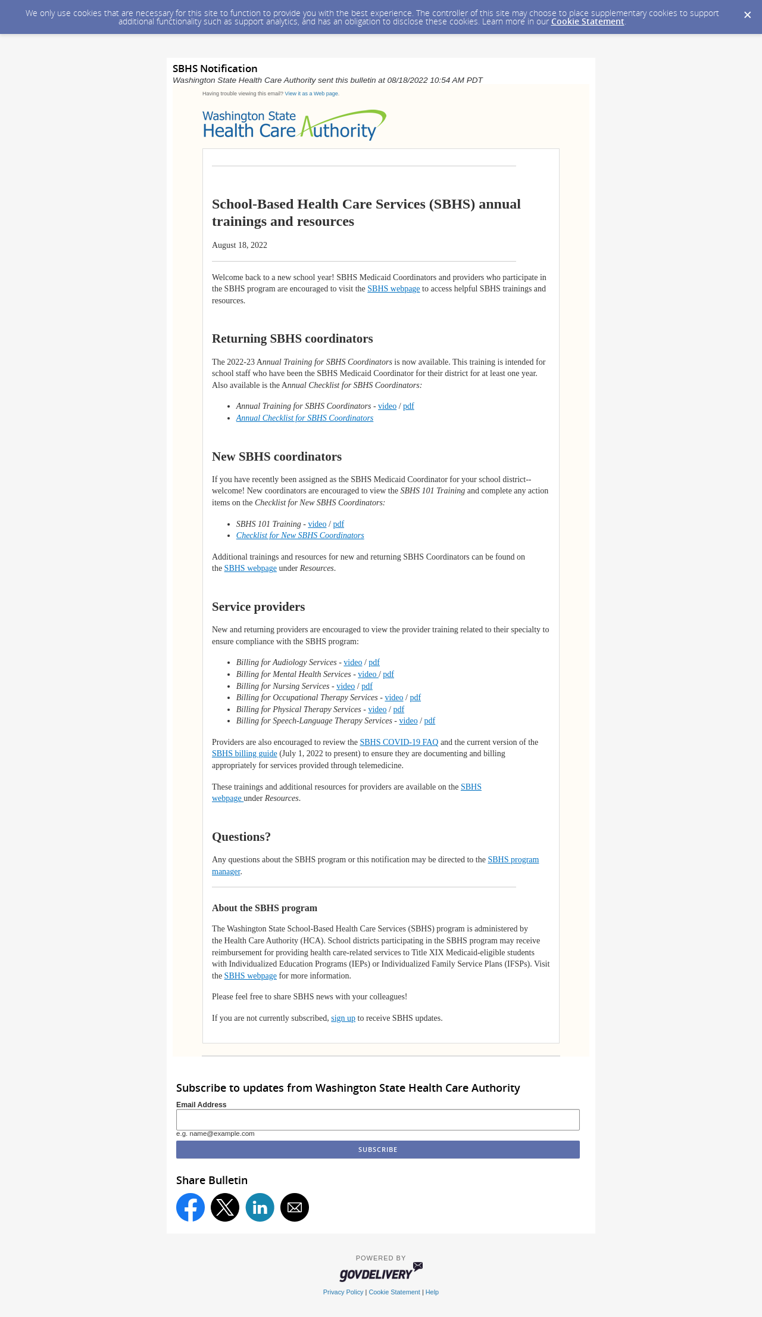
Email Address (201, 1105)
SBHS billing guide (244, 753)
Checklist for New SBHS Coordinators (300, 535)
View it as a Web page (311, 94)
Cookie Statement (587, 21)
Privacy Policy (343, 1292)
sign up (343, 1018)
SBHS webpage (393, 288)
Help (432, 1292)
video (387, 406)
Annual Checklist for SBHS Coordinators (304, 418)
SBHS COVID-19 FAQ (399, 742)
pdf (408, 406)
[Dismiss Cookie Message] (747, 11)
